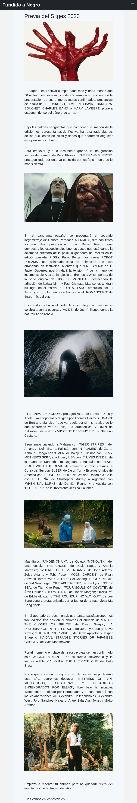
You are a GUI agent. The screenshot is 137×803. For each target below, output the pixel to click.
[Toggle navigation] (132, 5)
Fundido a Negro (21, 4)
